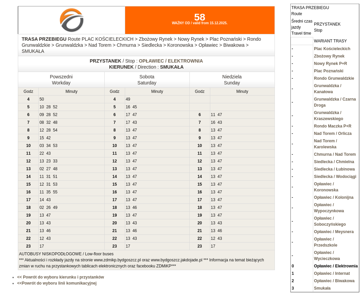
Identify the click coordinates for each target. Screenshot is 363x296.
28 (48, 107)
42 (48, 138)
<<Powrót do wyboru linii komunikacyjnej (57, 283)
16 (128, 107)
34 (48, 145)
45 (135, 107)
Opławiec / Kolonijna (333, 197)
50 (41, 99)
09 (41, 114)
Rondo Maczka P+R (332, 126)
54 (55, 130)
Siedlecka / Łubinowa (334, 169)
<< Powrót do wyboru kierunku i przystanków (60, 277)
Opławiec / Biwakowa (334, 281)
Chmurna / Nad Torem (335, 154)
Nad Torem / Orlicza (333, 133)
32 (48, 122)
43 (135, 122)
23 (48, 161)
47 (135, 114)
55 (55, 192)
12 (41, 130)
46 (135, 207)
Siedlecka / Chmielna (334, 161)
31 (48, 176)
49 (128, 99)
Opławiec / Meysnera (334, 231)
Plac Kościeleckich (332, 48)
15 (41, 138)
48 (55, 122)
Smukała (322, 288)
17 (128, 114)
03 (41, 145)
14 (41, 199)
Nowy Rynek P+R (330, 63)
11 (213, 114)
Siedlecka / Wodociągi (335, 176)
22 (41, 153)
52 (55, 107)
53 (55, 145)
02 (41, 168)
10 (41, 107)
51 (55, 176)
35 (48, 192)
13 (128, 130)
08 (41, 122)
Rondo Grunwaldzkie (334, 78)
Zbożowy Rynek (329, 56)
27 (48, 168)
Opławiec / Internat (332, 273)
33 (55, 161)
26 (48, 207)
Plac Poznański (328, 71)
